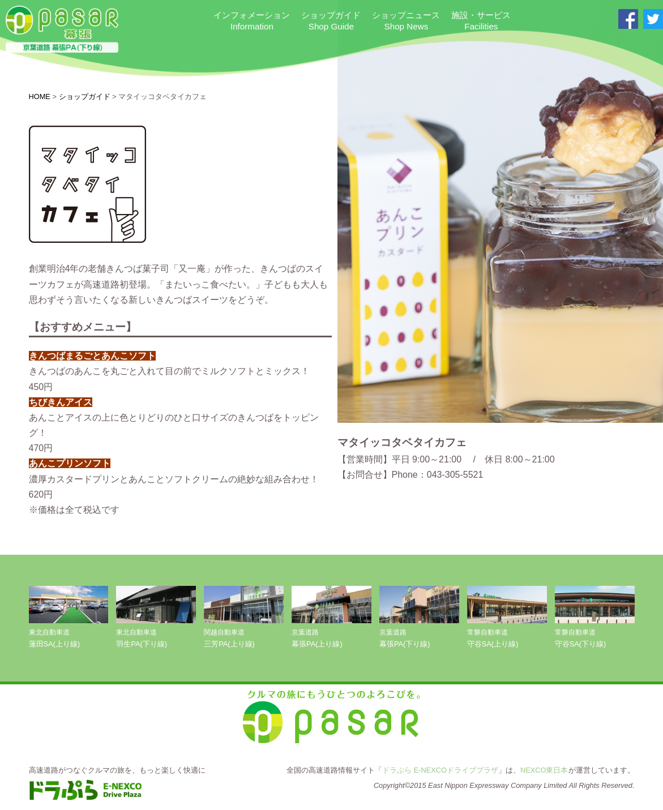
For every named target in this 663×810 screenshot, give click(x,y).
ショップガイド (331, 21)
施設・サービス (481, 21)
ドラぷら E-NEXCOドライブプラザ (440, 770)
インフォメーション (251, 21)
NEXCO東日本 (544, 770)
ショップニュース (406, 21)
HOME (39, 96)
